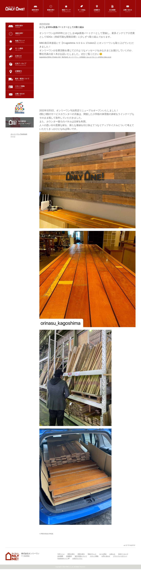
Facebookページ (63, 558)
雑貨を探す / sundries (50, 8)
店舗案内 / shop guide (97, 8)
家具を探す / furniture (35, 8)
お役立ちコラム (77, 558)
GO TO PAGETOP (129, 545)
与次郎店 (26, 556)
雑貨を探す (20, 34)
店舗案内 (20, 71)
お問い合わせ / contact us (127, 8)
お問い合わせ (20, 94)
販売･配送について (20, 79)
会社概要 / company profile (112, 8)
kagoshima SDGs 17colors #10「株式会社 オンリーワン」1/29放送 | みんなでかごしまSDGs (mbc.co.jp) (75, 57)
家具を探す (20, 26)
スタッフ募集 (20, 87)
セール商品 (20, 49)
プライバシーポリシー (120, 556)
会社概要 (60, 556)
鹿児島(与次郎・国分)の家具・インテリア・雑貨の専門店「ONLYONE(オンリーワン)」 (15, 8)
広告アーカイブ (20, 64)
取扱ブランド (20, 41)
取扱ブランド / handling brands (66, 8)
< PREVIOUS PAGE (46, 534)
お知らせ (20, 56)
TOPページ (60, 554)
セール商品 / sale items (81, 8)
